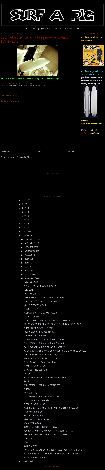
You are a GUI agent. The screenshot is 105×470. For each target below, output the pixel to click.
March (28, 274)
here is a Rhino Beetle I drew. (41, 427)
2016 (24, 212)
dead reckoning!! (33, 423)
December (30, 239)
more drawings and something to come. (45, 377)
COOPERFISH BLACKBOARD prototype (42, 385)
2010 (24, 235)
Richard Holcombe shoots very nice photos (47, 320)
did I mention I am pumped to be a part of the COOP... (53, 453)
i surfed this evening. (36, 370)
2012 (24, 227)
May (27, 266)
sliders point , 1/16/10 (35, 366)
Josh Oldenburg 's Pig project (40, 331)
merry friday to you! (35, 305)
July (27, 259)
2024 (25, 200)
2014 (24, 219)
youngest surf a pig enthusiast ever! (44, 339)
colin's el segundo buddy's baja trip (44, 354)
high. (26, 381)
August (29, 255)
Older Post (70, 151)
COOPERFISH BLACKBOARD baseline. (42, 396)
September (30, 251)
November (30, 243)
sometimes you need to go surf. (41, 301)
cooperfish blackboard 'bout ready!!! (44, 343)
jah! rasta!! (30, 293)
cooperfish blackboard (21, 85)
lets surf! (29, 290)
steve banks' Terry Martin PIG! (40, 362)
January (29, 282)
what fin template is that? (38, 328)
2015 (25, 216)
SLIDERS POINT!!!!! (32, 316)
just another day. (33, 411)
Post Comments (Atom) (22, 157)
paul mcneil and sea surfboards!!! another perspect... (52, 408)
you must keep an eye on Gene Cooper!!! (45, 347)
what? (27, 389)
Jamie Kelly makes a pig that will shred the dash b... (53, 324)
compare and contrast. (36, 335)
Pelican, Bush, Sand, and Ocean (40, 312)
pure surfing (30, 392)
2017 (24, 208)
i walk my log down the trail (40, 286)
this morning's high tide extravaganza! (46, 297)
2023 (25, 204)
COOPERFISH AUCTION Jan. (37, 400)
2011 (24, 231)
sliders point (31, 309)
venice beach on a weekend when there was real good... (55, 351)
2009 (25, 461)
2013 (24, 223)
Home (38, 151)
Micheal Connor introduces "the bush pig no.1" (49, 430)
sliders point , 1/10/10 (35, 404)
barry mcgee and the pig (37, 419)
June (27, 262)
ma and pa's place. (33, 415)
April (28, 270)
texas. (27, 442)
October (29, 247)
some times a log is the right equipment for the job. (53, 449)
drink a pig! (30, 446)
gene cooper (41, 85)
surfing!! (28, 373)
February (30, 278)
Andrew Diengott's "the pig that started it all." (50, 434)
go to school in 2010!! (35, 457)
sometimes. (29, 438)
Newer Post (5, 151)
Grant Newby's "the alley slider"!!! (42, 358)
